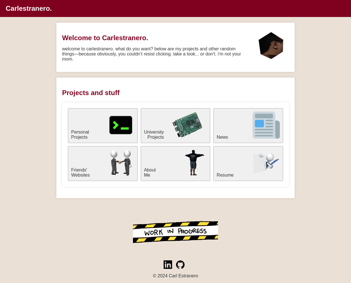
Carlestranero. (29, 8)
